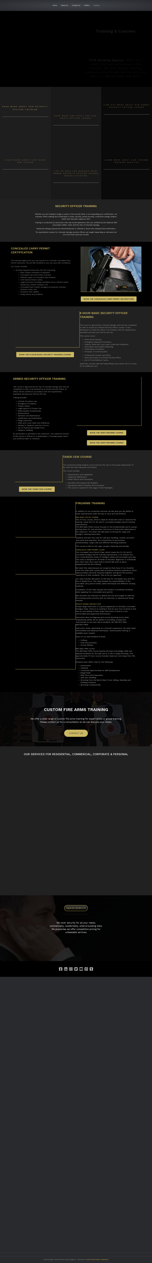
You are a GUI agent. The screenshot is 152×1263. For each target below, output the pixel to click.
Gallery (98, 10)
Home (43, 10)
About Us (52, 10)
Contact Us (64, 10)
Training (108, 10)
